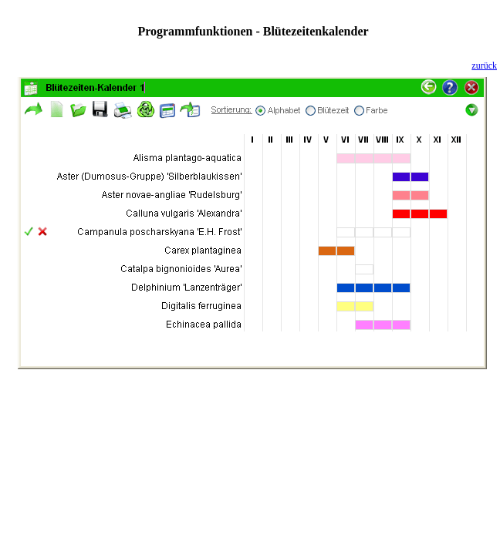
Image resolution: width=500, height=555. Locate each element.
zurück (484, 65)
